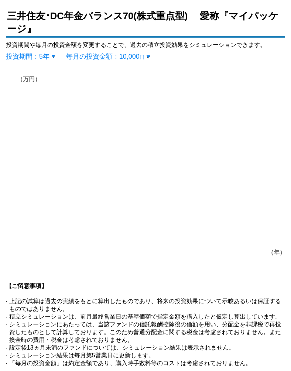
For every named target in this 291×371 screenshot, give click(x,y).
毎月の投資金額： (105, 56)
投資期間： (27, 56)
